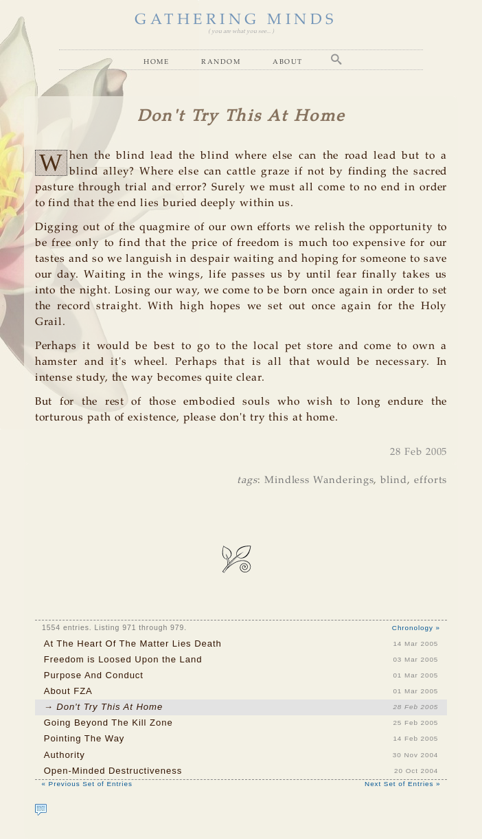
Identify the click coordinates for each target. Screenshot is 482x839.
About (287, 61)
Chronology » (416, 627)
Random (220, 61)
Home (156, 61)
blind (393, 480)
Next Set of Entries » (402, 783)
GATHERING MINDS (236, 20)
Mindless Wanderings (319, 480)
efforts (431, 480)
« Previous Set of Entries (87, 783)
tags (247, 480)
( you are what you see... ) (241, 31)
